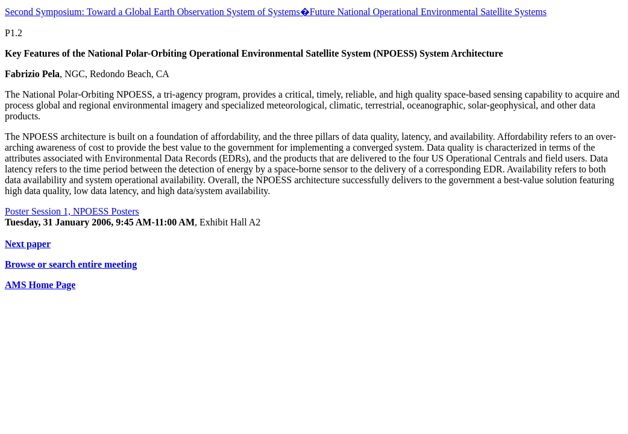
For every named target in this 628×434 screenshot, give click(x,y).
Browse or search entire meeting (71, 264)
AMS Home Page (40, 285)
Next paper (28, 244)
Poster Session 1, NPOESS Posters (72, 211)
